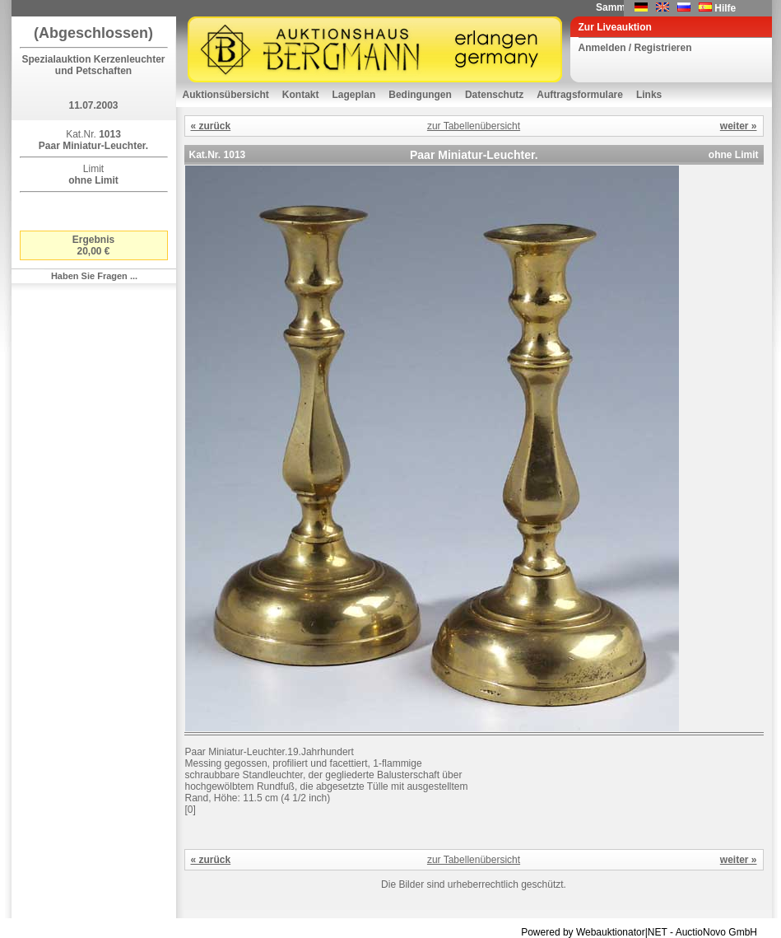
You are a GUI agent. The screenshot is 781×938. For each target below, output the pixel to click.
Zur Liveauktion (615, 27)
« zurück (211, 126)
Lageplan (354, 94)
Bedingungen (420, 94)
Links (649, 94)
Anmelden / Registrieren (635, 48)
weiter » (738, 126)
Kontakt (300, 94)
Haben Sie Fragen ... (94, 276)
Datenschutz (494, 94)
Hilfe (725, 8)
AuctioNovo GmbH (716, 932)
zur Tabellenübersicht (473, 126)
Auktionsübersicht (226, 94)
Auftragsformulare (580, 94)
